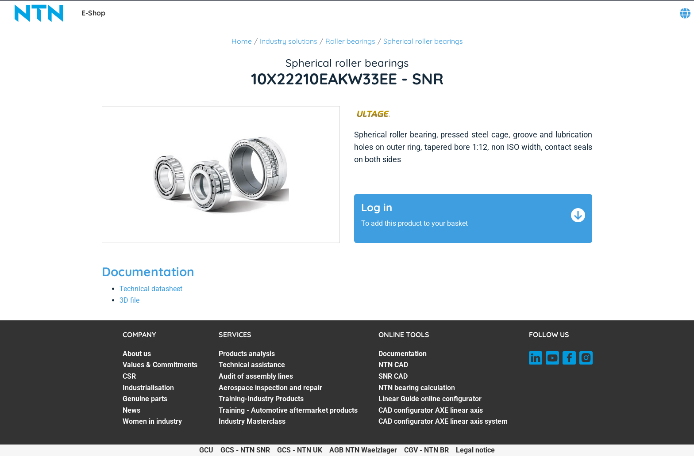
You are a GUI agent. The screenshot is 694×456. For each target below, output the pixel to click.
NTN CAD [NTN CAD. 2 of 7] (393, 365)
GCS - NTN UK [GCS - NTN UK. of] (299, 450)
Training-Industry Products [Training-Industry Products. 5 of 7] (261, 399)
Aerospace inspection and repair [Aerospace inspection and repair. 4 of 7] (270, 388)
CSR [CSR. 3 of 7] (129, 376)
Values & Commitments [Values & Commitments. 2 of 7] (160, 365)
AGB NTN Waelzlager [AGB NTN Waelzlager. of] (363, 450)
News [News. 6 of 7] (131, 410)
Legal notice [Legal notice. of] (475, 450)
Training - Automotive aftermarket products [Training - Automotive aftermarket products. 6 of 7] (288, 410)
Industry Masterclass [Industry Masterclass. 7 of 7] (252, 421)
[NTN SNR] (39, 13)
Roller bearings (350, 41)
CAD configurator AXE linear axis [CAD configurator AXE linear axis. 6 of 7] (430, 410)
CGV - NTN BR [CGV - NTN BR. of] (426, 450)
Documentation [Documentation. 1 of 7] (402, 354)
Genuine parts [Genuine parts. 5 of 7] (145, 399)
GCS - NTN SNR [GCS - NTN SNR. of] (245, 450)
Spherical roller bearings (423, 41)
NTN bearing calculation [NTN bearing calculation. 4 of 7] (416, 388)
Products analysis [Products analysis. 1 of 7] (247, 354)
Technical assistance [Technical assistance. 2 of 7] (252, 365)
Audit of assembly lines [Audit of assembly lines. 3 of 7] (256, 376)
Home (241, 41)
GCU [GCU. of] (206, 450)
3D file (129, 300)
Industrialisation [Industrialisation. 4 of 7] (148, 388)
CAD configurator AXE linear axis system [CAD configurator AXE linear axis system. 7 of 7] (443, 421)
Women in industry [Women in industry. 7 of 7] (152, 421)
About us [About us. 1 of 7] (137, 354)
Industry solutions (288, 41)
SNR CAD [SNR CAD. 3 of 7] (393, 376)
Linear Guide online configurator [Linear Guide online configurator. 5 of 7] (430, 399)
